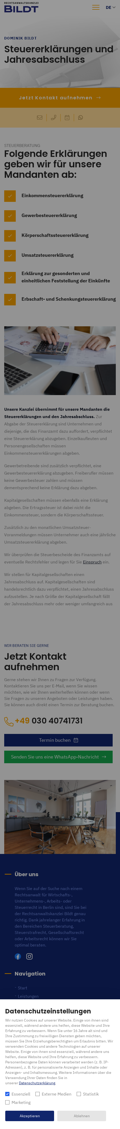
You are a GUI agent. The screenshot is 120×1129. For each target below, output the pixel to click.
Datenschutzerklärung (37, 1083)
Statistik (91, 1094)
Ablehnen (82, 1116)
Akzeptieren (30, 1116)
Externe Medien (56, 1094)
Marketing (21, 1102)
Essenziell (21, 1094)
